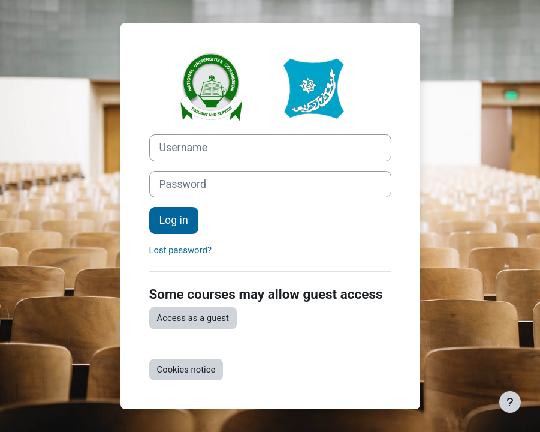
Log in (173, 220)
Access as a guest (193, 318)
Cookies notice (186, 369)
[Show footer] (510, 402)
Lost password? (180, 250)
